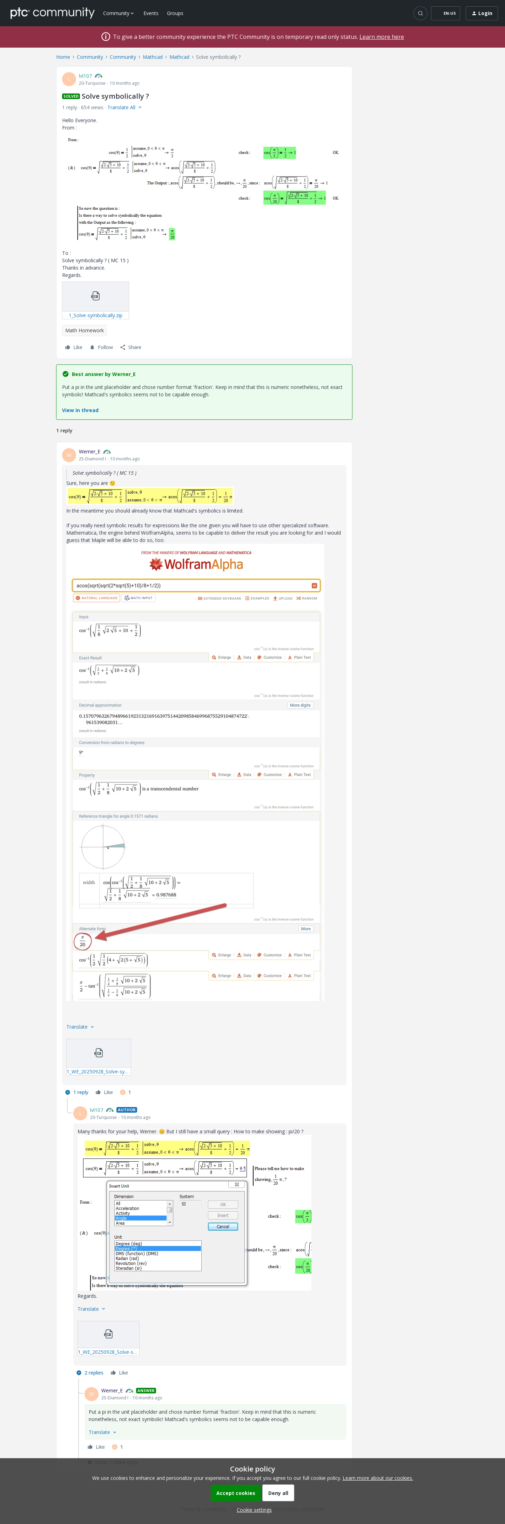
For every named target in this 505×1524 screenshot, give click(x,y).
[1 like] (125, 1092)
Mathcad (153, 57)
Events (151, 13)
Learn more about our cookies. (378, 1478)
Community (90, 57)
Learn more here (381, 37)
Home (63, 57)
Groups (175, 13)
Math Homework (84, 330)
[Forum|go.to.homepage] (53, 13)
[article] (204, 773)
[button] (445, 13)
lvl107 (85, 75)
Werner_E (89, 451)
